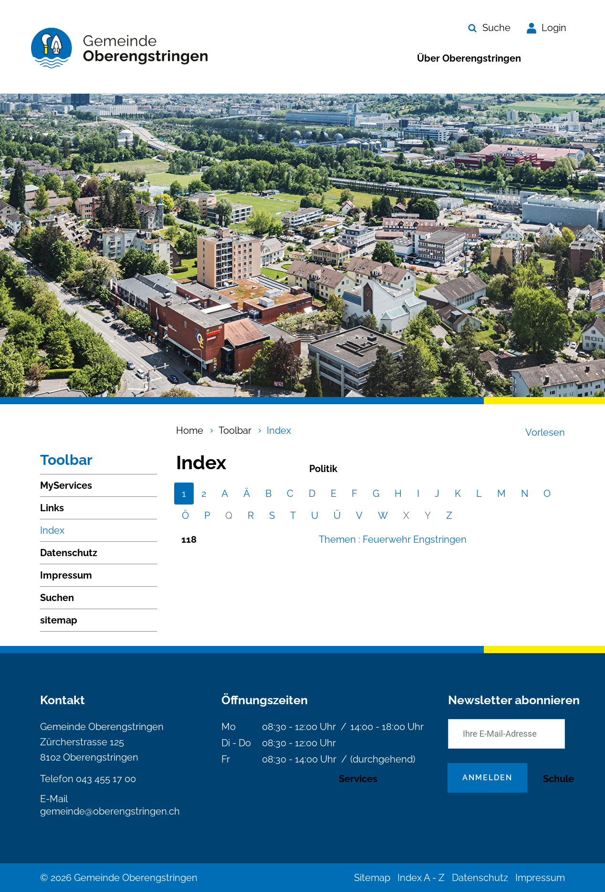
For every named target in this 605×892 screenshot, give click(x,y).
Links (52, 508)
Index (52, 533)
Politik (323, 468)
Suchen (57, 597)
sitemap (58, 620)
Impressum (66, 575)
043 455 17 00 (106, 779)
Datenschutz (68, 553)
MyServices (66, 485)
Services (358, 779)
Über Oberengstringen (469, 58)
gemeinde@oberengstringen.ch (110, 811)
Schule (558, 779)
